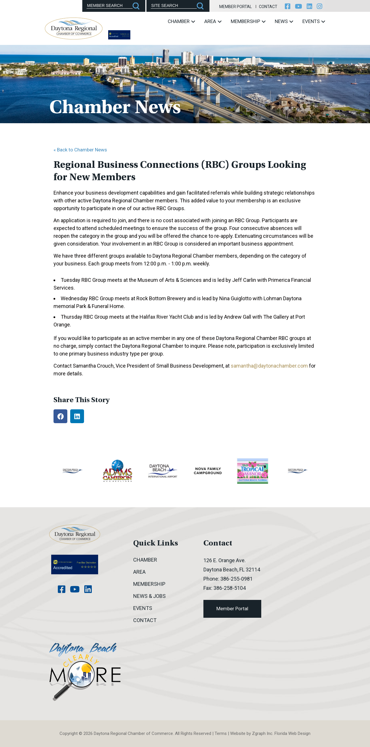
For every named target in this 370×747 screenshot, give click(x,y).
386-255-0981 (236, 579)
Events (313, 21)
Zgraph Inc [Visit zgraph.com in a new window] (262, 733)
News (284, 21)
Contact (268, 6)
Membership (248, 21)
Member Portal (235, 6)
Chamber (181, 21)
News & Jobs (149, 596)
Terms (221, 733)
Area (213, 21)
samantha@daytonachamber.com (269, 366)
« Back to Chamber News (80, 150)
